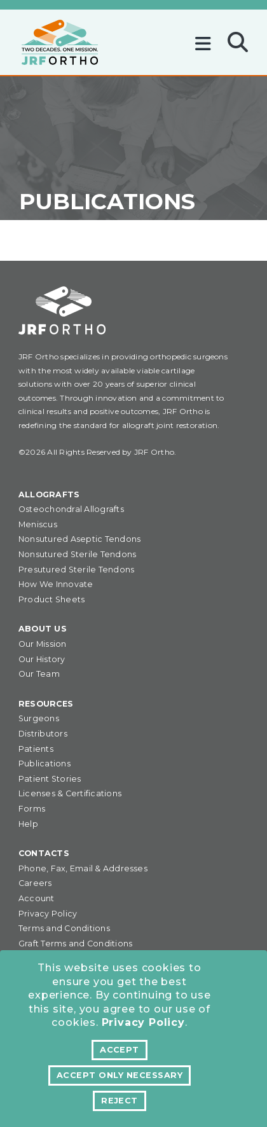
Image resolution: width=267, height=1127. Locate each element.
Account (36, 898)
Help (28, 824)
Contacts (43, 853)
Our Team (39, 674)
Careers (35, 883)
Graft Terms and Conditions (75, 943)
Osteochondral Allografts (71, 509)
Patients (35, 749)
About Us (42, 628)
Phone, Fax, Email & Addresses (82, 868)
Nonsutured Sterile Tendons (77, 554)
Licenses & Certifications (69, 793)
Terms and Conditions (64, 928)
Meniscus (37, 524)
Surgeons (38, 718)
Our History (41, 659)
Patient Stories (49, 779)
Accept (119, 1049)
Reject (119, 1100)
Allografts (48, 494)
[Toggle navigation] (206, 39)
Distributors (42, 733)
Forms (31, 808)
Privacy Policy (143, 1022)
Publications (44, 763)
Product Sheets (51, 599)
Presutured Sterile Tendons (76, 569)
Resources (45, 704)
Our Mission (42, 644)
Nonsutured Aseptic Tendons (79, 539)
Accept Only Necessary (119, 1075)
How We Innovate (55, 584)
